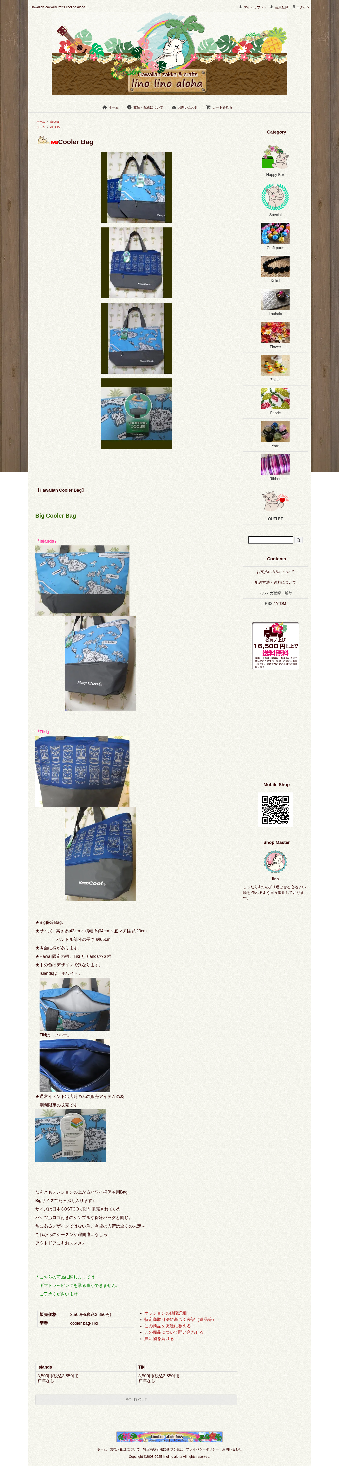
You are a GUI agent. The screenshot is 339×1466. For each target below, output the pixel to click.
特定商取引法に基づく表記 (163, 1449)
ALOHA (55, 127)
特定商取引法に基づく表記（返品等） (180, 1319)
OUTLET (275, 504)
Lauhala (275, 302)
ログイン (300, 7)
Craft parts (275, 236)
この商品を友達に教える (167, 1326)
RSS (269, 604)
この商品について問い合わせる (174, 1332)
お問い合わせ (184, 107)
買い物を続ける (159, 1338)
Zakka (275, 368)
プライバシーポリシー (202, 1449)
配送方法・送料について (275, 582)
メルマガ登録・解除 (275, 593)
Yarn (275, 434)
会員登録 (279, 7)
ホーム (110, 107)
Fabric (275, 401)
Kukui (275, 269)
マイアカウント (253, 7)
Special (54, 121)
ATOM (280, 604)
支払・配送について (145, 107)
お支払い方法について (275, 572)
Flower (275, 335)
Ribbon (275, 467)
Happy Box (275, 159)
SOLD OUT (136, 1399)
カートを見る (219, 107)
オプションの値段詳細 (165, 1313)
